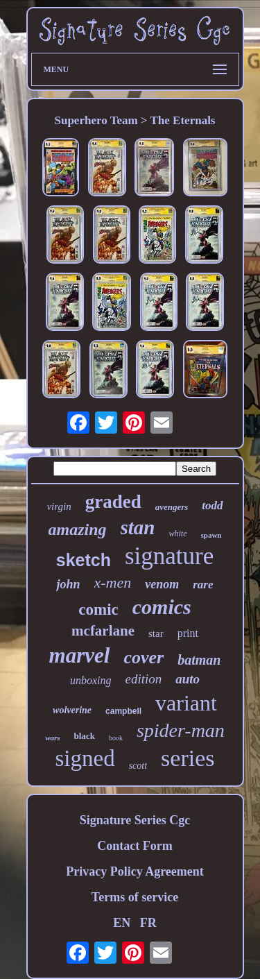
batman (198, 659)
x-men (113, 582)
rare (203, 584)
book (116, 738)
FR (148, 923)
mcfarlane (103, 630)
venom (162, 584)
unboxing (91, 680)
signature (169, 556)
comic (98, 609)
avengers (172, 507)
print (187, 633)
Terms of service (135, 897)
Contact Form (134, 846)
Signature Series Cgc (135, 820)
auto (187, 679)
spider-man (181, 730)
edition (143, 679)
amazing (78, 529)
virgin (58, 506)
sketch (83, 560)
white (178, 533)
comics (161, 606)
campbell (123, 711)
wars (52, 737)
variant (186, 702)
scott (138, 765)
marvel (79, 655)
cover (143, 657)
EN (121, 923)
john (68, 584)
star (156, 633)
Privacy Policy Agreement (135, 871)
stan (138, 527)
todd (212, 505)
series (187, 758)
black (84, 736)
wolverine (72, 710)
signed (84, 758)
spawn (211, 535)
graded (113, 501)
